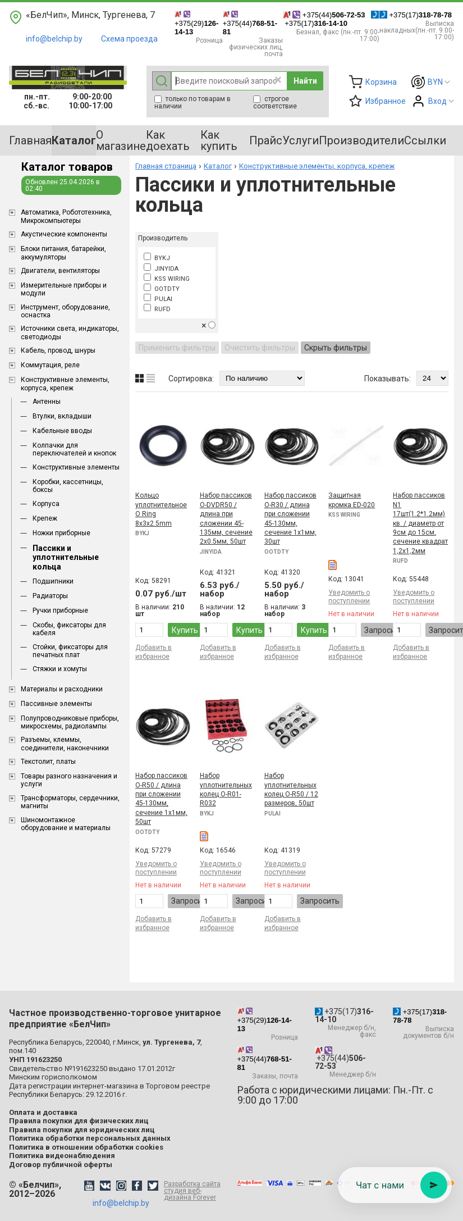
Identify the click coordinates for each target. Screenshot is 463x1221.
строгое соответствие (275, 102)
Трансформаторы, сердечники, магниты (70, 802)
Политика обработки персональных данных (90, 1138)
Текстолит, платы (48, 762)
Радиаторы (50, 596)
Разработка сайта (195, 1191)
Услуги (300, 140)
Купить (185, 630)
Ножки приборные (61, 533)
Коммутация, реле (50, 365)
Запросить (384, 630)
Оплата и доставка (43, 1112)
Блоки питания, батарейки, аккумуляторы (63, 253)
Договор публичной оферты (60, 1164)
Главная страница (165, 166)
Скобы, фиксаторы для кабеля (69, 629)
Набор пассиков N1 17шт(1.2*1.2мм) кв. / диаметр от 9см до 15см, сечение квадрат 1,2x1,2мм (420, 522)
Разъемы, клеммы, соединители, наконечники (65, 743)
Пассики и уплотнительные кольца (66, 558)
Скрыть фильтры (335, 347)
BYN (435, 82)
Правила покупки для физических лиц (79, 1121)
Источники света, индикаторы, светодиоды (70, 332)
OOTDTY (162, 289)
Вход (437, 101)
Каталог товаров (67, 167)
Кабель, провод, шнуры (58, 350)
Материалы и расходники (62, 689)
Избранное (385, 101)
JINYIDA (161, 268)
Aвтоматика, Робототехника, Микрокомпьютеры (66, 216)
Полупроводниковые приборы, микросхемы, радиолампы (70, 722)
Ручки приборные (60, 610)
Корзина (381, 82)
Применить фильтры (177, 347)
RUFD (157, 309)
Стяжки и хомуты (60, 669)
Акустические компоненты (64, 234)
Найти (305, 80)
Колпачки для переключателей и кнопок (74, 449)
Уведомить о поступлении (349, 597)
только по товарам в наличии (192, 102)
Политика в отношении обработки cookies (86, 1147)
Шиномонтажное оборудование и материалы (66, 824)
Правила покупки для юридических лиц (82, 1130)
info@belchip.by (54, 38)
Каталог (218, 166)
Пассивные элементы (56, 704)
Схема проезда (129, 38)
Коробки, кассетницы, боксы (68, 486)
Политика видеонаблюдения (62, 1155)
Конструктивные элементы (76, 467)
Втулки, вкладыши (62, 416)
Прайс (265, 140)
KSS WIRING (167, 279)
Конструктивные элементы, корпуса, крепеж (65, 383)
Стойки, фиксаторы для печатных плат (70, 651)
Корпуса (46, 504)
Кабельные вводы (62, 431)
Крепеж (45, 518)
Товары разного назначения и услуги (69, 780)
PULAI (158, 299)
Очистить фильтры (259, 347)
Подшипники (53, 581)
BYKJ (157, 258)
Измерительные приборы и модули (64, 289)
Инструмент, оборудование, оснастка (65, 311)
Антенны (47, 402)
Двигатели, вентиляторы (60, 271)
